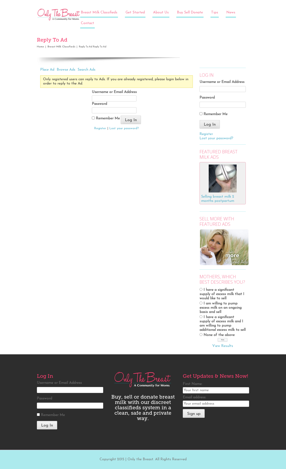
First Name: (192, 384)
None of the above (219, 335)
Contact (87, 23)
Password (99, 104)
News (230, 12)
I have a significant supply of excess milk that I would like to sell (222, 294)
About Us (161, 12)
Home (40, 46)
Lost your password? (124, 128)
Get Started (135, 12)
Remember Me (106, 118)
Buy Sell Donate (190, 12)
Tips (214, 12)
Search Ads (86, 70)
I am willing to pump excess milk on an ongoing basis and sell (221, 308)
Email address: (194, 397)
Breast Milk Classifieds (99, 12)
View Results (222, 346)
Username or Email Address (114, 92)
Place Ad (47, 70)
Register (100, 128)
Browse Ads (66, 70)
